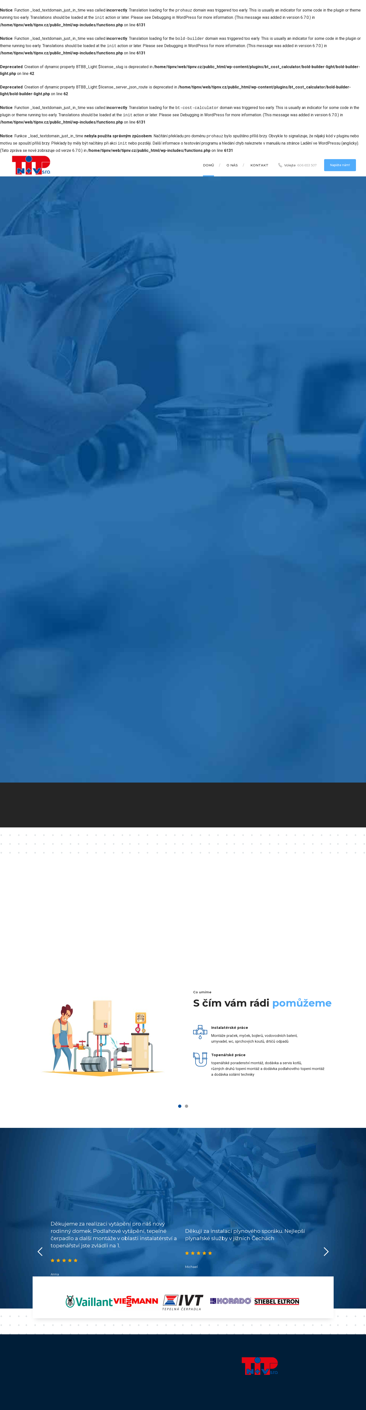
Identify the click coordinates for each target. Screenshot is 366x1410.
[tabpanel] (183, 1038)
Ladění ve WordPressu (320, 139)
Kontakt (259, 161)
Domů (208, 161)
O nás (232, 161)
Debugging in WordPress (174, 17)
